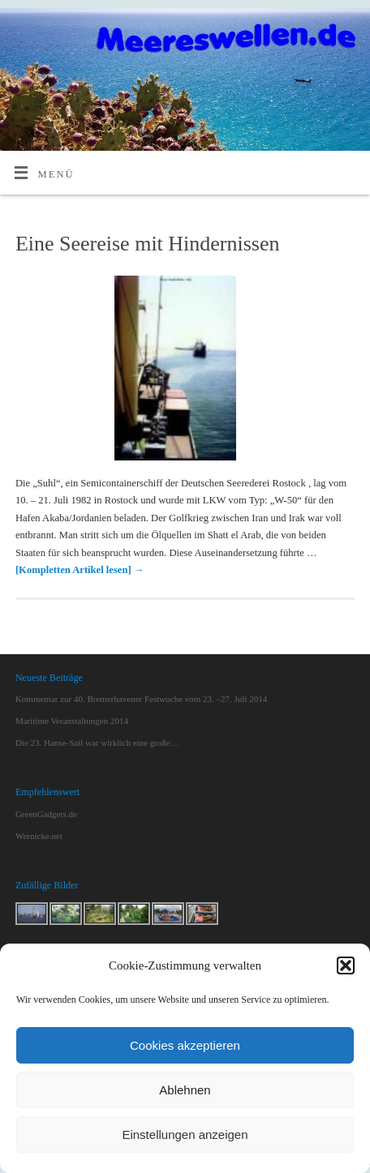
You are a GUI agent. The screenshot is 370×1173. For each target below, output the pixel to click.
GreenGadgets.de (46, 814)
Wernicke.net (38, 836)
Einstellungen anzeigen (184, 1134)
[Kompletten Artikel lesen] (79, 570)
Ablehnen (184, 1090)
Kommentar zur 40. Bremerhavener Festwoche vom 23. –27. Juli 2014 (141, 699)
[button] (346, 965)
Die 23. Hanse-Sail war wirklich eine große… (97, 742)
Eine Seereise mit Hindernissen (147, 243)
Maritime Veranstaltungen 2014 (71, 721)
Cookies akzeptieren (185, 1045)
